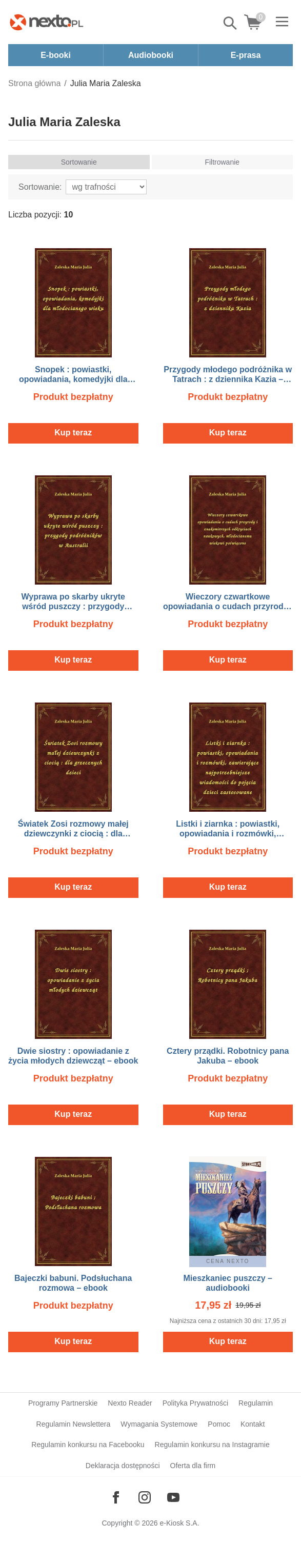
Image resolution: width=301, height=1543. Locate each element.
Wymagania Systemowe (159, 1424)
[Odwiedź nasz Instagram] (144, 1497)
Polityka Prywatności (195, 1403)
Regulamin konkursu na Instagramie (212, 1444)
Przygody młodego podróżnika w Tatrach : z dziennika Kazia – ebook (228, 379)
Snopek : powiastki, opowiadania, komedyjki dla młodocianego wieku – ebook (73, 379)
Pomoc (219, 1424)
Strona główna (34, 83)
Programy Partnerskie (62, 1403)
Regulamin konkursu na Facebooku (87, 1444)
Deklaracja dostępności (123, 1465)
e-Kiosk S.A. (179, 1523)
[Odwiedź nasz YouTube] (173, 1497)
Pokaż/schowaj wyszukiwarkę (230, 23)
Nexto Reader (130, 1403)
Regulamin (255, 1403)
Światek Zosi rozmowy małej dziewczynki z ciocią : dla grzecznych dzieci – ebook (73, 833)
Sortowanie (79, 162)
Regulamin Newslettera (73, 1424)
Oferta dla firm (193, 1465)
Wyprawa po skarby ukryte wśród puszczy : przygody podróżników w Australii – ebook (73, 606)
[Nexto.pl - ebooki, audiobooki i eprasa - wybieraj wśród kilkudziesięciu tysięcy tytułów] (46, 22)
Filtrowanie (222, 162)
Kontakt (252, 1424)
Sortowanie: (40, 187)
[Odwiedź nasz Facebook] (116, 1497)
